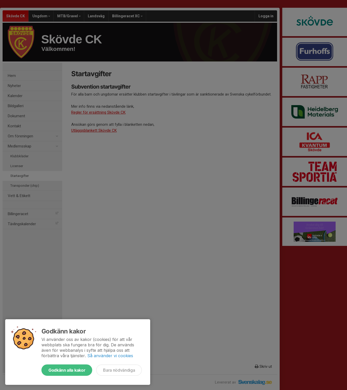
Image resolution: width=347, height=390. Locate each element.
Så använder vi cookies (110, 355)
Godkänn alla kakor (66, 370)
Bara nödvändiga (119, 370)
